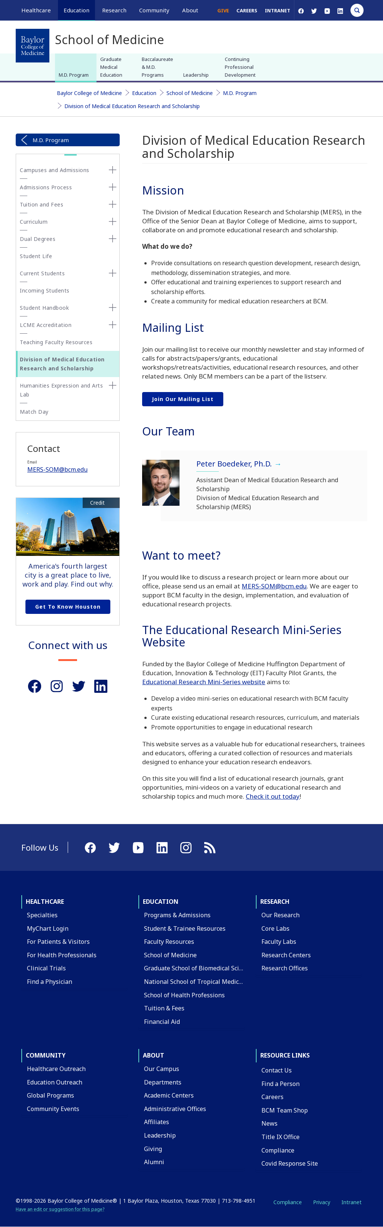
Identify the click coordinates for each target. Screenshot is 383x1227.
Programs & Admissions (177, 915)
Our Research (280, 915)
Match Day (34, 411)
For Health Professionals (61, 955)
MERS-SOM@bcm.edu (57, 469)
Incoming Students (45, 290)
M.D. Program (74, 74)
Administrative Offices (175, 1109)
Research (274, 901)
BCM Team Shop (284, 1110)
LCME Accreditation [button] (45, 324)
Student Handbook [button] (44, 307)
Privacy (321, 1202)
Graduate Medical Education (111, 67)
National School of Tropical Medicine (196, 981)
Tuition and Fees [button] (41, 204)
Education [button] (76, 10)
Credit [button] (97, 502)
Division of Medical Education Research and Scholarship (132, 106)
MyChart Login (47, 928)
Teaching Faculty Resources (56, 342)
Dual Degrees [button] (37, 238)
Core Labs (275, 928)
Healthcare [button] (36, 10)
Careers (246, 10)
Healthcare (45, 901)
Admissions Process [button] (46, 187)
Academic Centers (169, 1095)
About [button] (190, 10)
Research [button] (114, 10)
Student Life (36, 256)
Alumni (154, 1162)
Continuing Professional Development (240, 67)
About (153, 1055)
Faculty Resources (169, 941)
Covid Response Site (289, 1163)
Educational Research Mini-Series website (203, 681)
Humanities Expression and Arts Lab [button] (61, 390)
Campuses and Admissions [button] (54, 170)
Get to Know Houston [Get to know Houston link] (68, 606)
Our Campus (161, 1069)
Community (45, 1055)
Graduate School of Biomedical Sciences (199, 968)
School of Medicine (189, 93)
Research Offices (284, 968)
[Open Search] (357, 10)
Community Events (53, 1109)
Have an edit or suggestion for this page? (60, 1209)
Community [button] (154, 10)
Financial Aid (162, 1022)
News (269, 1123)
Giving (153, 1149)
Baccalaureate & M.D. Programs (157, 67)
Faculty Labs (278, 941)
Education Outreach (54, 1082)
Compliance (277, 1150)
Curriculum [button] (34, 221)
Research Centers (286, 955)
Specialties (42, 915)
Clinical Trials (46, 968)
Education (144, 93)
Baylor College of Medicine (89, 93)
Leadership (196, 74)
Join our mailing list (183, 399)
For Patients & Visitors (58, 941)
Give (223, 10)
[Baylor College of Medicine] (32, 45)
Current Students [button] (42, 273)
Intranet (277, 10)
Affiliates (156, 1122)
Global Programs (50, 1095)
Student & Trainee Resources (185, 928)
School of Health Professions (184, 995)
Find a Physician (49, 981)
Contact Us (276, 1070)
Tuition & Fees (164, 1008)
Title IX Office (280, 1137)
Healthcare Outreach (56, 1069)
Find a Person (280, 1084)
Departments (162, 1082)
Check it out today (273, 796)
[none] (113, 170)
